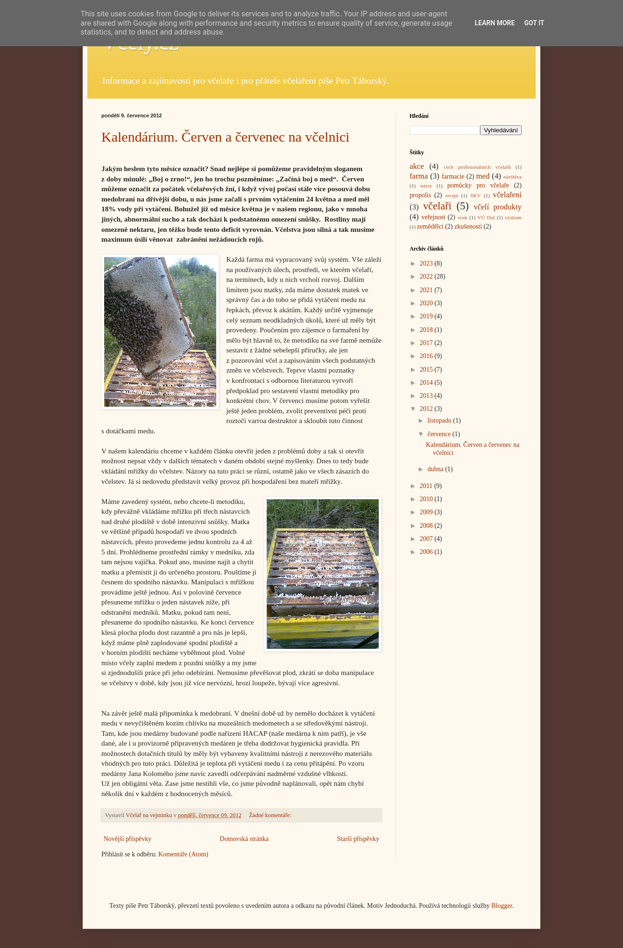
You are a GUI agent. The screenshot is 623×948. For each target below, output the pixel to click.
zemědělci (430, 226)
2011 (427, 485)
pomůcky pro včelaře (478, 185)
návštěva (512, 177)
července (439, 434)
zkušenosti (468, 226)
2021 (427, 290)
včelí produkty (498, 206)
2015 (427, 369)
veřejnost (433, 217)
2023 (427, 263)
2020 (427, 303)
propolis (420, 195)
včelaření (507, 194)
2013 (427, 395)
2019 (427, 316)
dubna (436, 469)
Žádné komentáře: (271, 815)
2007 (427, 538)
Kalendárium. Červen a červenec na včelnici (225, 136)
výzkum (513, 217)
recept (452, 195)
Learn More (494, 23)
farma (419, 176)
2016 (427, 355)
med (482, 176)
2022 (427, 276)
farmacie (453, 176)
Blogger (501, 905)
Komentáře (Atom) (183, 854)
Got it (534, 23)
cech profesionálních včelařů (477, 167)
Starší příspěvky (358, 838)
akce (417, 166)
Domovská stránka (244, 838)
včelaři (437, 206)
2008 (427, 525)
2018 (427, 329)
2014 (427, 382)
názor (426, 185)
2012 (427, 408)
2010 (427, 499)
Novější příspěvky (127, 838)
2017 (427, 342)
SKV (475, 195)
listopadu (440, 420)
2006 (427, 551)
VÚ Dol (486, 217)
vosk (462, 217)
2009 (427, 512)
